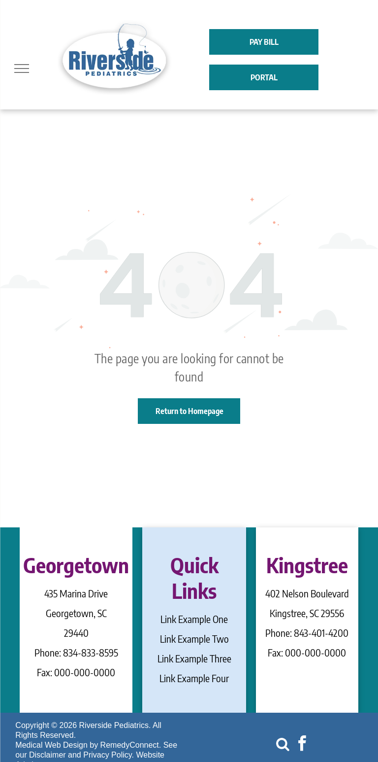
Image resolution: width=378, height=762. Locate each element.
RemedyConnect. (130, 745)
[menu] (21, 68)
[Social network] (282, 745)
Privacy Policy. (108, 755)
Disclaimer (47, 755)
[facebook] (302, 745)
